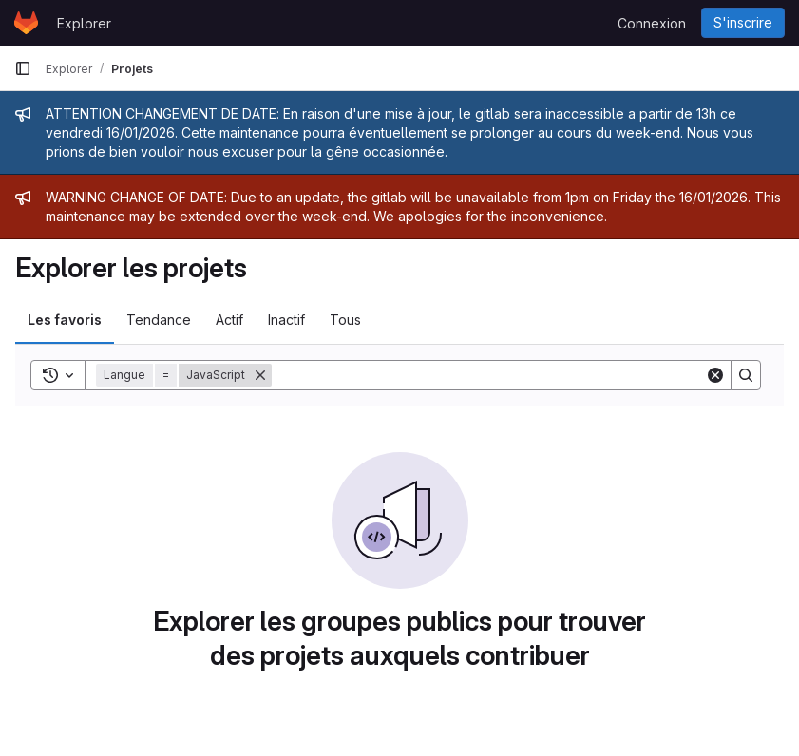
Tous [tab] (345, 320)
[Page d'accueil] (26, 23)
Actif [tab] (229, 320)
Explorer (84, 23)
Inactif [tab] (286, 320)
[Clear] (715, 375)
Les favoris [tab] (65, 320)
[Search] (488, 375)
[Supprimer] (260, 375)
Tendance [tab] (158, 320)
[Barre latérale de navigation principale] (23, 68)
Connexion (652, 23)
